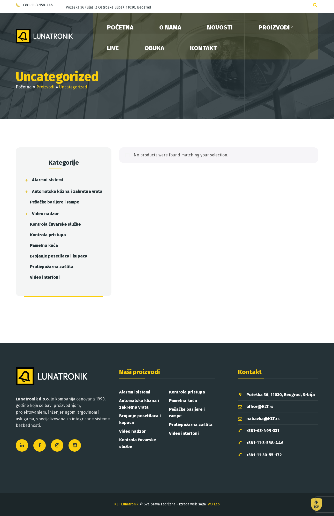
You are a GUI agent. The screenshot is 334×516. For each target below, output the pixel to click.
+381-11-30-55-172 (260, 455)
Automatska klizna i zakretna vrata (67, 191)
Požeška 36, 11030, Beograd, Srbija (276, 394)
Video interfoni (45, 277)
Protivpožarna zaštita (51, 266)
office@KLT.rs (256, 406)
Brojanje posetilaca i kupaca (58, 256)
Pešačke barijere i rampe (54, 202)
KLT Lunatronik (126, 504)
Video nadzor (45, 213)
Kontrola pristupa (48, 234)
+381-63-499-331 (258, 430)
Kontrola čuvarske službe (55, 224)
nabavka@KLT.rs (259, 418)
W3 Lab (214, 504)
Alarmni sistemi (47, 179)
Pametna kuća (44, 245)
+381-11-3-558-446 (261, 442)
